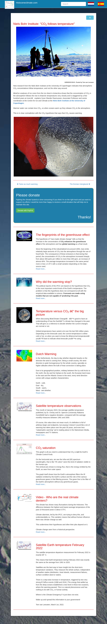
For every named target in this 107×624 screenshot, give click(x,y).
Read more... (41, 269)
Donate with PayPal (25, 210)
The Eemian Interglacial (80, 184)
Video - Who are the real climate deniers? (57, 498)
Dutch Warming (46, 354)
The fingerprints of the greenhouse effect (63, 234)
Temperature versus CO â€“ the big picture (60, 313)
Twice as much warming (27, 184)
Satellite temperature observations (58, 405)
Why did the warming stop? (54, 281)
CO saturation (45, 447)
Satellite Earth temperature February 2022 (60, 546)
